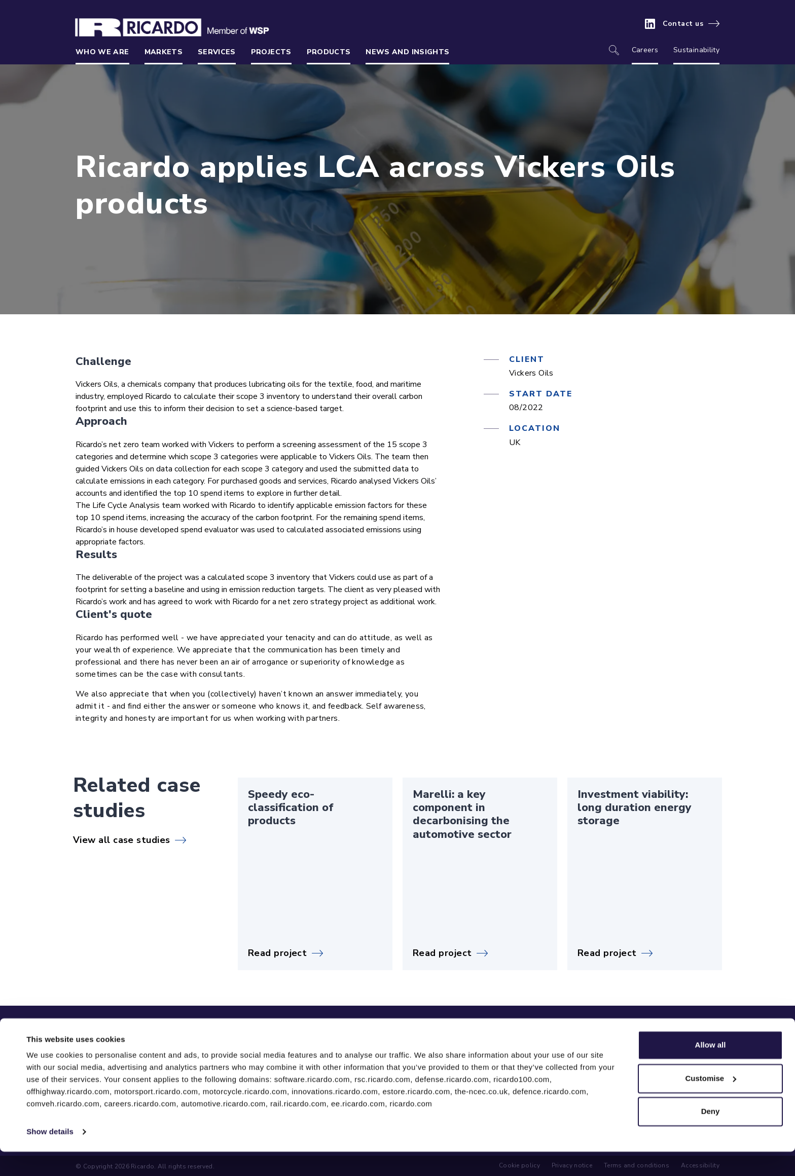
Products (329, 52)
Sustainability (696, 50)
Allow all (710, 1069)
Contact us (683, 24)
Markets (163, 52)
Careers (645, 50)
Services (217, 52)
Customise (710, 1102)
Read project (277, 953)
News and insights (407, 52)
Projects (271, 52)
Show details (50, 1156)
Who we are (102, 52)
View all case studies (121, 840)
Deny (710, 1135)
